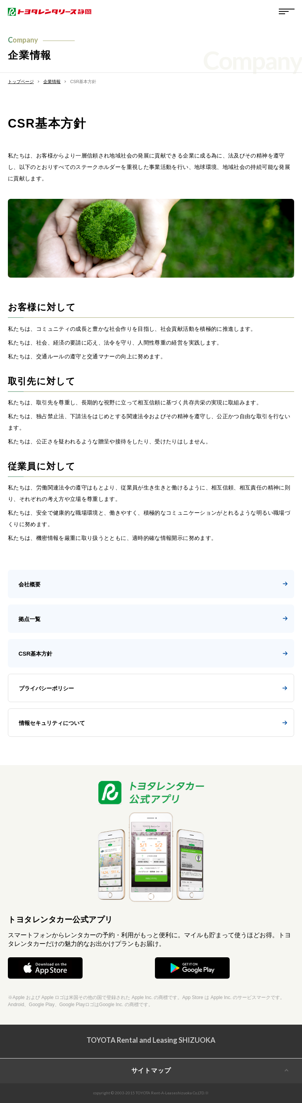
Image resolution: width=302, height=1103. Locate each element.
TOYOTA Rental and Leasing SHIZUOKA (151, 1040)
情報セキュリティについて (153, 723)
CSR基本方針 (153, 654)
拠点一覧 (153, 619)
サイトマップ (151, 1070)
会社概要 (153, 584)
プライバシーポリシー (153, 688)
